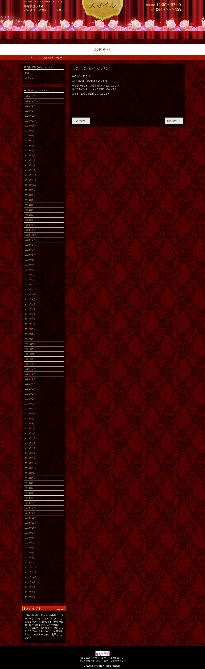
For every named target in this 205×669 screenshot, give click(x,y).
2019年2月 (30, 508)
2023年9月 (30, 240)
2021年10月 (31, 354)
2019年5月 (30, 498)
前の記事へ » (173, 120)
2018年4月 (30, 557)
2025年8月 (30, 135)
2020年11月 (31, 408)
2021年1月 (30, 398)
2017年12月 (31, 567)
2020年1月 (30, 458)
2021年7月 (30, 369)
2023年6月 (30, 254)
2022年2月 (30, 334)
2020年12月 (31, 403)
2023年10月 (31, 235)
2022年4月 (30, 324)
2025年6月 (30, 145)
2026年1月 (30, 111)
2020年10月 (31, 413)
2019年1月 (30, 513)
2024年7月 (30, 200)
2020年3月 (30, 448)
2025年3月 (30, 160)
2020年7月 (30, 428)
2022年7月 (30, 309)
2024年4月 (30, 215)
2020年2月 (30, 453)
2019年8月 (30, 483)
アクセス (168, 35)
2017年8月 (30, 587)
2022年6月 (30, 314)
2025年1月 (30, 170)
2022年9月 (30, 299)
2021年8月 (30, 364)
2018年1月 (30, 562)
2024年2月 (30, 225)
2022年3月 (30, 329)
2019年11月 (31, 468)
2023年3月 (30, 269)
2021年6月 (30, 374)
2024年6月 (30, 205)
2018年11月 (31, 523)
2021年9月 (30, 359)
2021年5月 (30, 379)
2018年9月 (30, 532)
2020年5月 (30, 438)
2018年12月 (31, 518)
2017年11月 (31, 572)
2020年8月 (30, 423)
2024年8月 (30, 195)
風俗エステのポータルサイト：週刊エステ (102, 658)
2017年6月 (30, 597)
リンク (102, 649)
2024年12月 (31, 175)
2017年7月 (30, 592)
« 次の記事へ (80, 120)
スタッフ (89, 35)
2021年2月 (30, 393)
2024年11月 (31, 180)
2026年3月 (30, 101)
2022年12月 (31, 284)
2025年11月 (31, 120)
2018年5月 (30, 552)
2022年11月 (31, 289)
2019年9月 (30, 478)
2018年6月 (30, 547)
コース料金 (63, 35)
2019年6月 (30, 493)
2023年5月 (30, 259)
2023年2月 (30, 274)
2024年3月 (30, 220)
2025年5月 (30, 150)
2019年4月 (30, 503)
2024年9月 (30, 190)
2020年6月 (30, 433)
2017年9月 (30, 582)
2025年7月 (30, 140)
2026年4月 (30, 96)
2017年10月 (31, 577)
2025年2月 (30, 165)
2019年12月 (31, 463)
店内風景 (115, 35)
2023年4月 (30, 264)
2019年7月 (30, 488)
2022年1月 (30, 339)
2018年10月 (31, 527)
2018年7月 (30, 542)
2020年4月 (30, 443)
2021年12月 (31, 344)
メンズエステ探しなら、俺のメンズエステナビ (102, 661)
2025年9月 (30, 130)
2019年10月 (31, 473)
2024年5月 (30, 210)
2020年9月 (30, 418)
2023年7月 (30, 250)
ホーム (37, 35)
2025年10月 (31, 125)
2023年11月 (31, 230)
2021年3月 (30, 389)
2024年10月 (31, 185)
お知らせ (29, 73)
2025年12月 (31, 115)
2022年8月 (30, 304)
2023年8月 (30, 245)
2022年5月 (30, 319)
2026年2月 (30, 106)
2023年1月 (30, 279)
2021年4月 (30, 384)
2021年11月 (31, 349)
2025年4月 (30, 155)
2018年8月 (30, 537)
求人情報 (142, 35)
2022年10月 (31, 294)
